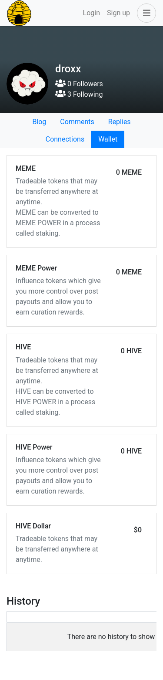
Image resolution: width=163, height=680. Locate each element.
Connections (65, 139)
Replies (119, 122)
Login (91, 13)
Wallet (107, 139)
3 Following (79, 94)
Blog (39, 122)
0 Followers (79, 84)
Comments (77, 122)
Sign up (118, 13)
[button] (144, 13)
